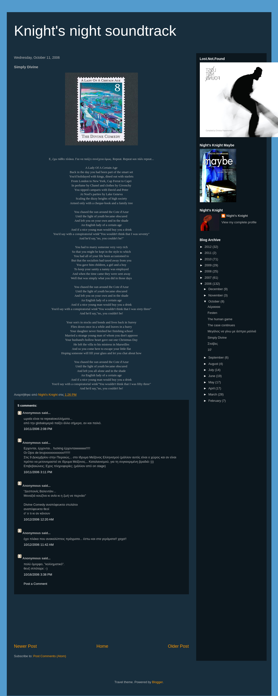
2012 (209, 247)
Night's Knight (237, 216)
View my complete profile (238, 222)
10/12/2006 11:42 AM (39, 544)
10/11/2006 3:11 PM (38, 472)
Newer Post (25, 646)
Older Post (178, 646)
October (214, 301)
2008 (209, 271)
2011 (209, 253)
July (211, 370)
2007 (209, 277)
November (216, 295)
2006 (209, 283)
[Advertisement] (101, 619)
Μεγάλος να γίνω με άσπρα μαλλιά (232, 331)
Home (102, 646)
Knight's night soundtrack (95, 31)
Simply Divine (217, 337)
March (213, 394)
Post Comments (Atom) (49, 656)
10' (210, 350)
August (213, 364)
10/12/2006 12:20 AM (39, 519)
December (216, 289)
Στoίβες (213, 343)
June (212, 376)
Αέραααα (214, 307)
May (211, 382)
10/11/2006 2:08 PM (38, 429)
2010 (209, 259)
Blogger (157, 682)
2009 (209, 265)
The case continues (221, 325)
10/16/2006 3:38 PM (38, 574)
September (216, 357)
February (215, 401)
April (212, 388)
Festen (212, 313)
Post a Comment (35, 584)
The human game (220, 319)
